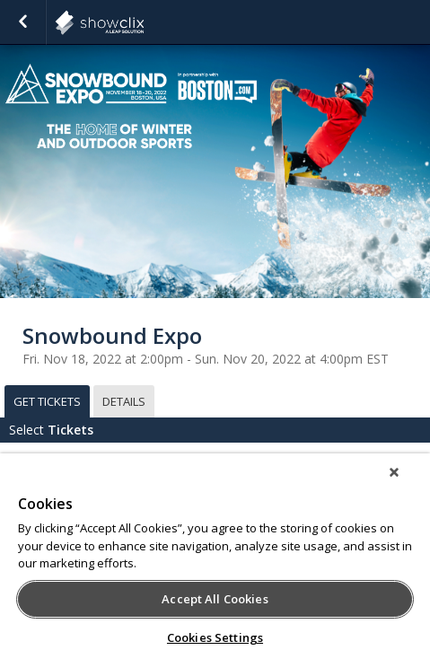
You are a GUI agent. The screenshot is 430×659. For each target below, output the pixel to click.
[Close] (394, 472)
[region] (215, 556)
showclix (143, 22)
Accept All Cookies (215, 599)
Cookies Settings (215, 637)
